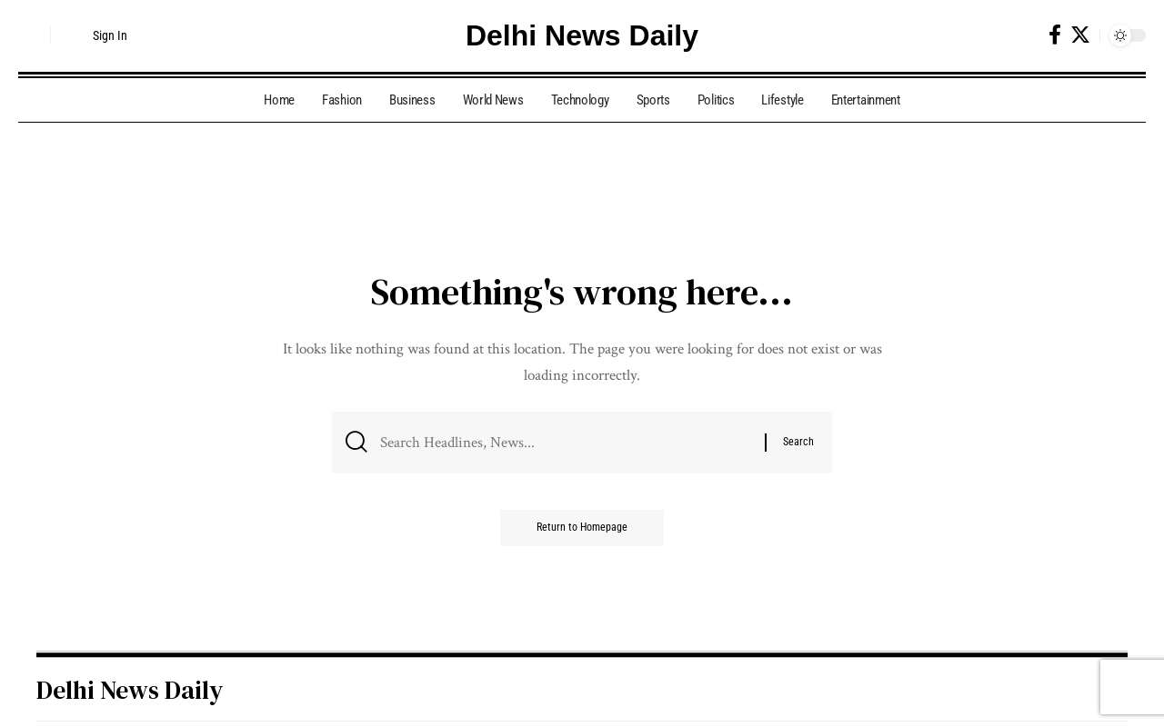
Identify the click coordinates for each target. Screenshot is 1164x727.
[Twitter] (1080, 35)
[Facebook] (1055, 35)
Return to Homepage (582, 529)
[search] (32, 35)
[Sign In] (96, 35)
